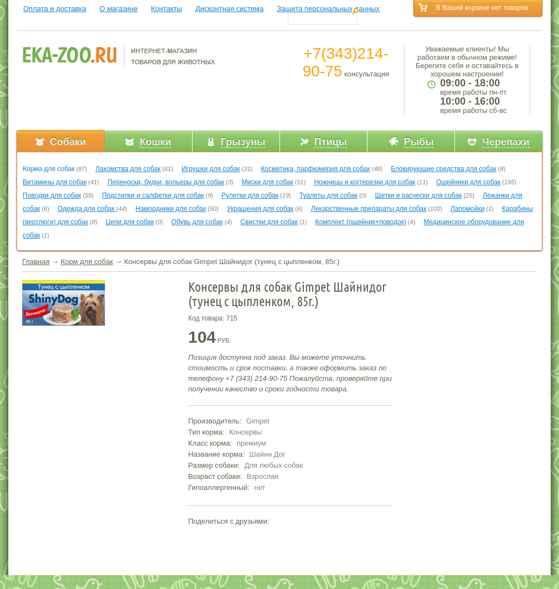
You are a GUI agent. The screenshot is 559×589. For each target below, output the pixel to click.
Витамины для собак (54, 182)
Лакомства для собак (128, 169)
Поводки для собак (52, 195)
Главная (35, 261)
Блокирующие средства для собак (443, 169)
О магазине (119, 8)
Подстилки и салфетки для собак (153, 195)
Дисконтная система (229, 8)
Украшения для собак (260, 209)
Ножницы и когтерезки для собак (364, 182)
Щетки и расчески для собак (418, 195)
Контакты (166, 8)
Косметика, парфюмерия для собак (315, 169)
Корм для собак (87, 261)
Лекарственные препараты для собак (368, 209)
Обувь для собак (197, 222)
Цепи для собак (130, 222)
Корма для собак (49, 169)
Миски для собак (267, 182)
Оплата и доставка (54, 8)
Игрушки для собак (211, 169)
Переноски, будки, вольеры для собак (165, 182)
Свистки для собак (269, 222)
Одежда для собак (87, 209)
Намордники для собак (171, 209)
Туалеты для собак (328, 195)
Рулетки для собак (249, 195)
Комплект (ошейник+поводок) (360, 222)
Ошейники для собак (468, 182)
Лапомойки (467, 209)
